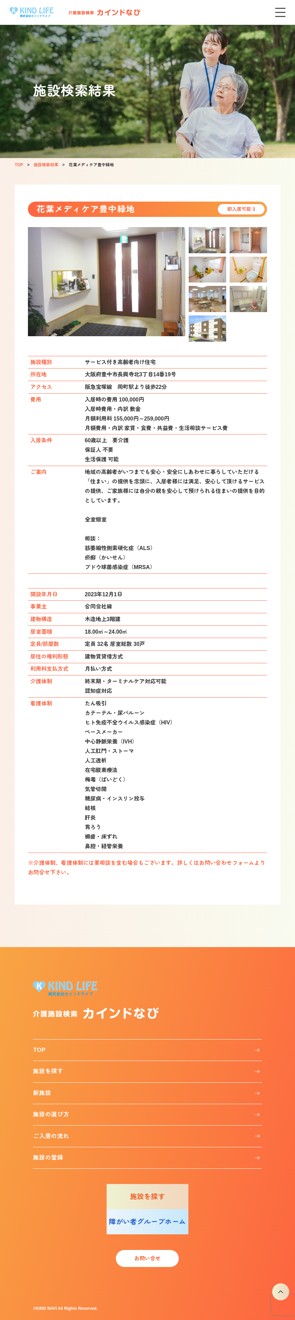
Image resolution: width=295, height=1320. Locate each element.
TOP (39, 1050)
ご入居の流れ (51, 1136)
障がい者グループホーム (147, 1221)
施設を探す (48, 1071)
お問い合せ (147, 1258)
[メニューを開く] (280, 12)
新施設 (42, 1093)
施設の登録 (48, 1157)
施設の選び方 (51, 1114)
